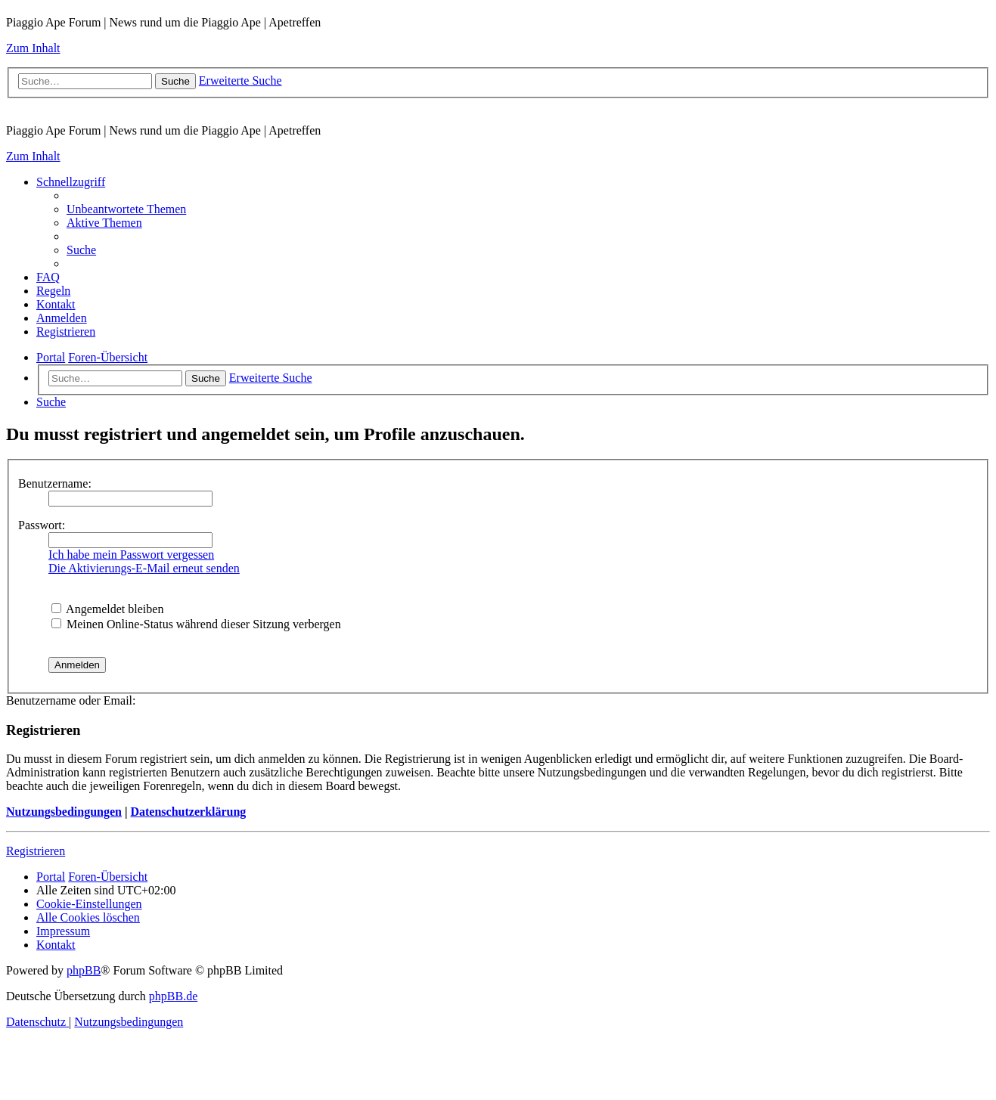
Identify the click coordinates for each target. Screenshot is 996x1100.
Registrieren (35, 850)
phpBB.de (173, 996)
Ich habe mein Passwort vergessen (131, 554)
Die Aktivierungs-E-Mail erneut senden (144, 568)
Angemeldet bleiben (107, 609)
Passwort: (41, 525)
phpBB (84, 970)
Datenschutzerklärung (188, 811)
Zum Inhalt (33, 48)
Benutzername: (55, 483)
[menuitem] (126, 209)
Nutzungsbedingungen (64, 811)
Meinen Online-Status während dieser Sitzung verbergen (196, 624)
